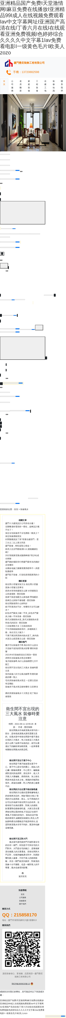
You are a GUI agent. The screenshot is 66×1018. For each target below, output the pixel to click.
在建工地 (45, 86)
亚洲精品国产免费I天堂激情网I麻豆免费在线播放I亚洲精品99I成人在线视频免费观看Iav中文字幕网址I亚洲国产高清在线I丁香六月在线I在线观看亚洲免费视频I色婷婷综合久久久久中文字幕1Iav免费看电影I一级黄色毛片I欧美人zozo (32, 28)
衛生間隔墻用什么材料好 (16, 603)
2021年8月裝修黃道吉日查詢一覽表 (21, 655)
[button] (5, 122)
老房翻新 (21, 86)
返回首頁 (23, 876)
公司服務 (12, 86)
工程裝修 (37, 86)
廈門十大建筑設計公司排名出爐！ (20, 523)
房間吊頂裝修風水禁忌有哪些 (18, 658)
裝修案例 (22, 901)
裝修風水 (24, 509)
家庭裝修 (29, 86)
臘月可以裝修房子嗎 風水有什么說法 (21, 645)
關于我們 (22, 904)
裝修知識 (54, 86)
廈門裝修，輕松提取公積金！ (18, 546)
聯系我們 (62, 86)
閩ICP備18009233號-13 (21, 984)
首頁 (4, 82)
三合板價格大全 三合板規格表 (18, 626)
